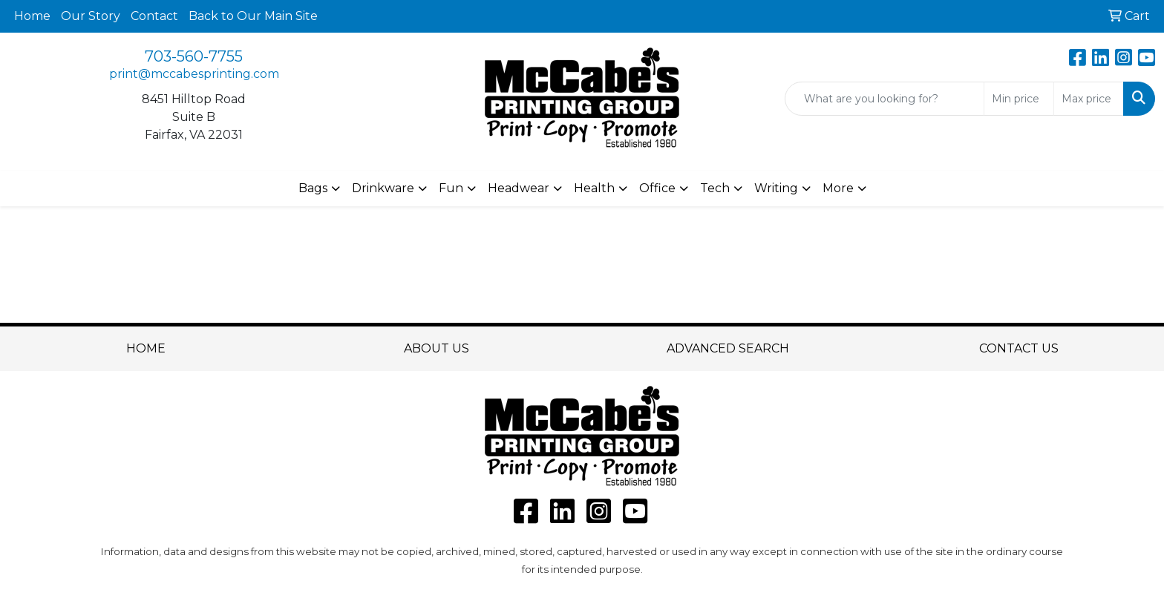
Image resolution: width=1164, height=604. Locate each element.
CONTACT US (1019, 348)
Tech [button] (715, 188)
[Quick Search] (884, 99)
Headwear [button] (518, 188)
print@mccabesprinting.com (194, 74)
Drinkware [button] (383, 188)
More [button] (838, 188)
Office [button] (657, 188)
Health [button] (594, 188)
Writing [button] (776, 188)
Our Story (90, 16)
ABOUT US (436, 348)
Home (32, 16)
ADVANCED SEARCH (728, 348)
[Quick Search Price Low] (1019, 99)
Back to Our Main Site (253, 16)
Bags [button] (312, 188)
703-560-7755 (194, 56)
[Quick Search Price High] (1088, 99)
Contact (154, 16)
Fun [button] (451, 188)
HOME (146, 348)
